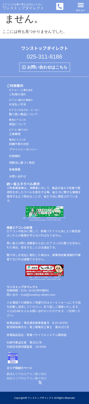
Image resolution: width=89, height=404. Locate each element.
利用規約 (14, 156)
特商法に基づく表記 (22, 162)
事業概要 (14, 169)
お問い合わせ (17, 176)
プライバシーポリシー (23, 149)
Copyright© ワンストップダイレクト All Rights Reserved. (44, 398)
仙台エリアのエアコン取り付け (27, 378)
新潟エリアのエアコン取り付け (27, 374)
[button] (81, 5)
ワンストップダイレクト (23, 8)
